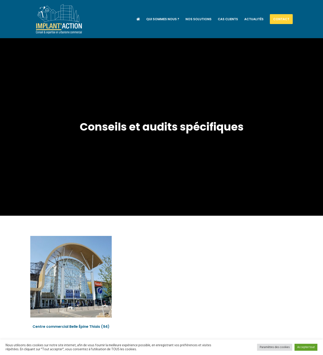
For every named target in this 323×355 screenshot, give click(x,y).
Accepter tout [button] (306, 347)
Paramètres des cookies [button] (275, 347)
